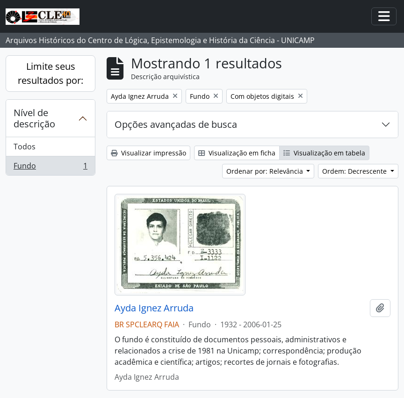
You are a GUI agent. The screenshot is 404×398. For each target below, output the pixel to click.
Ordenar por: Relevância (265, 171)
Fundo (50, 167)
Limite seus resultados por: (50, 73)
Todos (25, 146)
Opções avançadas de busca (176, 124)
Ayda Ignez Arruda (154, 308)
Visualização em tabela (324, 152)
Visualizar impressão (148, 152)
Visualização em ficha (236, 152)
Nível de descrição (34, 118)
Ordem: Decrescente (355, 171)
